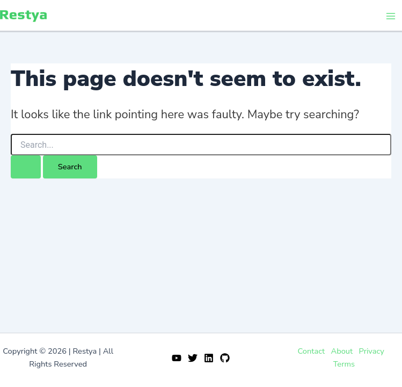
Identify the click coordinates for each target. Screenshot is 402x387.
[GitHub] (225, 358)
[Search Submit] (26, 166)
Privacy (371, 351)
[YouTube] (176, 358)
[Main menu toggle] (390, 16)
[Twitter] (193, 358)
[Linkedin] (209, 358)
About (342, 351)
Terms (344, 364)
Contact (311, 351)
